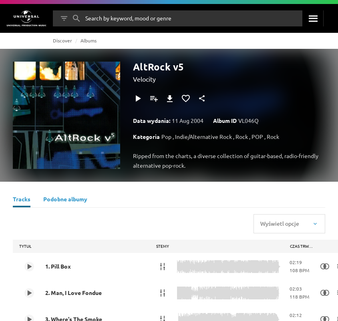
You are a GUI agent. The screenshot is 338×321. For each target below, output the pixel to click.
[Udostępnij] (202, 98)
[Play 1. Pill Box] (29, 266)
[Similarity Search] (325, 266)
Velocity (144, 79)
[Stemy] (162, 266)
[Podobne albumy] (65, 200)
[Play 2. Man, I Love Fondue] (29, 293)
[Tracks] (21, 200)
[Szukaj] (313, 18)
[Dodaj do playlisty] (154, 98)
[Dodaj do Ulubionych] (186, 98)
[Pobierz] (170, 98)
